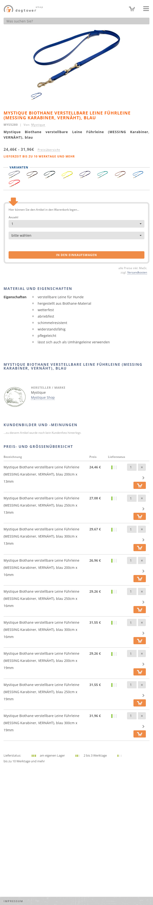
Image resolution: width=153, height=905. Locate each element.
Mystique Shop (43, 397)
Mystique (38, 124)
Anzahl (13, 217)
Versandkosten (137, 272)
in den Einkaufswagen (76, 255)
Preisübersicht (49, 150)
